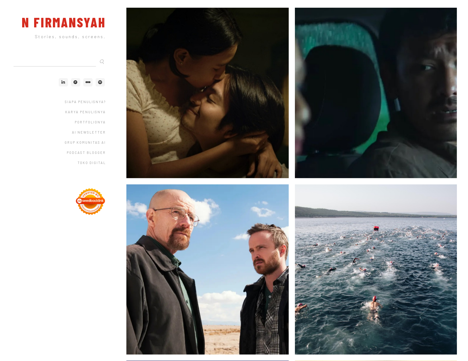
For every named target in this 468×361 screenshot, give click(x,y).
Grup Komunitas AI (85, 142)
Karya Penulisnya (85, 112)
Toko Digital (91, 163)
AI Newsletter (89, 132)
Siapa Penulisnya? (85, 102)
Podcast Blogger (86, 152)
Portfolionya (90, 122)
